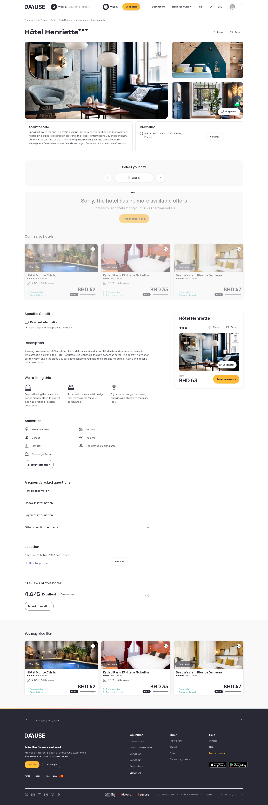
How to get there (38, 563)
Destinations (158, 6)
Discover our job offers (180, 759)
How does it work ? (181, 6)
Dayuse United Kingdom (141, 747)
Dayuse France (137, 741)
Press (172, 753)
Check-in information (87, 503)
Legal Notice (209, 794)
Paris (53, 20)
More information (39, 464)
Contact (213, 740)
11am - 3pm (34, 664)
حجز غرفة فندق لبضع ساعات (47, 720)
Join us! (32, 764)
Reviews (173, 746)
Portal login (51, 764)
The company (176, 740)
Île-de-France (41, 20)
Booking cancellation (218, 753)
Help (200, 6)
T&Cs (240, 794)
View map (215, 136)
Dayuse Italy (135, 759)
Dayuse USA (136, 753)
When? (134, 178)
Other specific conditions (87, 527)
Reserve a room (226, 379)
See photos (229, 111)
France (28, 20)
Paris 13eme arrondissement (73, 20)
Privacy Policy (226, 794)
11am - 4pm (111, 664)
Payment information (87, 515)
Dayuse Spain (136, 766)
